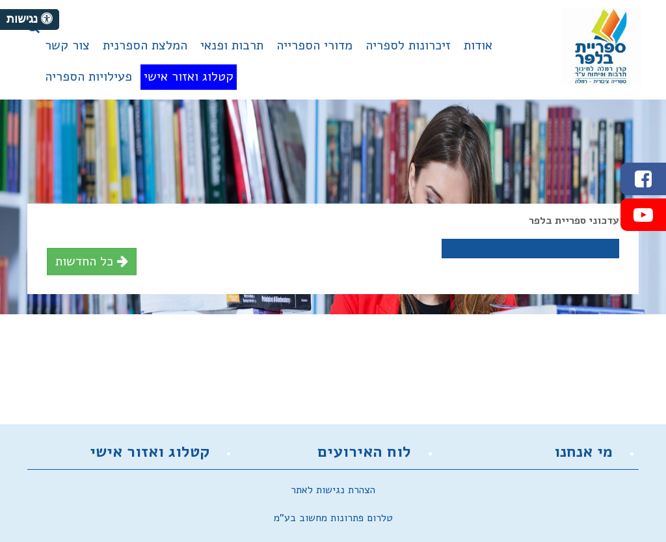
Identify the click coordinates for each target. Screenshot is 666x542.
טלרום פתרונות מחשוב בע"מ (333, 518)
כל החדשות (91, 261)
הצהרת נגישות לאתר (333, 490)
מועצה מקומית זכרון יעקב (601, 46)
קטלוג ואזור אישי (149, 451)
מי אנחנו (583, 451)
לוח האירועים (364, 451)
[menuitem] (478, 50)
